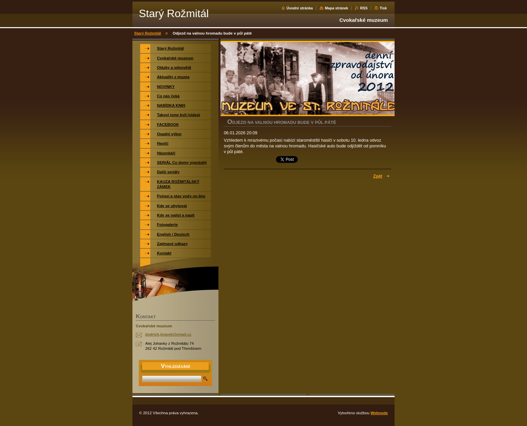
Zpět (377, 176)
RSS (363, 8)
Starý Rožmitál (147, 33)
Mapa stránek (336, 8)
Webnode (379, 413)
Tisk (383, 8)
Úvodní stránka (299, 8)
